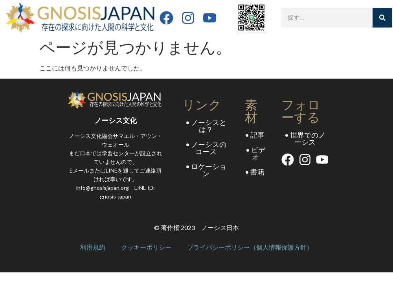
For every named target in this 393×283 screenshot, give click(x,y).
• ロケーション (205, 170)
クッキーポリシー (146, 247)
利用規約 (92, 247)
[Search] (382, 18)
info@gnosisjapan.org (102, 187)
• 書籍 (254, 171)
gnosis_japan (115, 196)
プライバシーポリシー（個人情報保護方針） (250, 247)
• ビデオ (255, 153)
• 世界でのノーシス (305, 138)
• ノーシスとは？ (205, 126)
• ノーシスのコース (205, 148)
